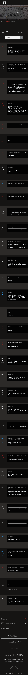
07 (15, 32)
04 (3, 31)
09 (22, 32)
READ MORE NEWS (20, 618)
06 (11, 32)
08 (18, 32)
